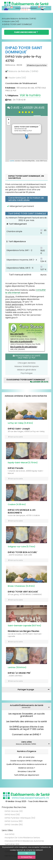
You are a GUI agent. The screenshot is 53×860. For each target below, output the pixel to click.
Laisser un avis (39, 381)
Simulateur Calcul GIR (26, 771)
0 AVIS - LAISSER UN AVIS (26, 110)
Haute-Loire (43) (11, 21)
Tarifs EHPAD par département (26, 775)
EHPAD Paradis (15, 468)
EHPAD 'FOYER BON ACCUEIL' (22, 552)
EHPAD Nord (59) (12, 814)
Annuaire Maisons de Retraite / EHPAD (19, 18)
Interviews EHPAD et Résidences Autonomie (24, 841)
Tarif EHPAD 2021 (12, 844)
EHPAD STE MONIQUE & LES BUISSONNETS (21, 511)
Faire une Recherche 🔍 (26, 32)
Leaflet (12, 161)
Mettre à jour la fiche (36, 65)
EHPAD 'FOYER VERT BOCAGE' (23, 591)
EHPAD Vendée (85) (14, 824)
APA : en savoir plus (26, 757)
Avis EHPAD (9, 834)
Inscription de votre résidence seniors (22, 837)
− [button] (8, 123)
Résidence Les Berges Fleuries (23, 631)
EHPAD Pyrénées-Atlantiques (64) (20, 817)
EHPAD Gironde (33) (14, 811)
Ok (26, 853)
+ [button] (8, 119)
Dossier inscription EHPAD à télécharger (26, 760)
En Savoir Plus (26, 857)
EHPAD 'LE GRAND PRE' (19, 672)
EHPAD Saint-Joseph (19, 428)
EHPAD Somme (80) (13, 821)
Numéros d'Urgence (26, 751)
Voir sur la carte (15, 437)
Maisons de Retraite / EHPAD (23, 71)
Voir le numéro (30, 95)
